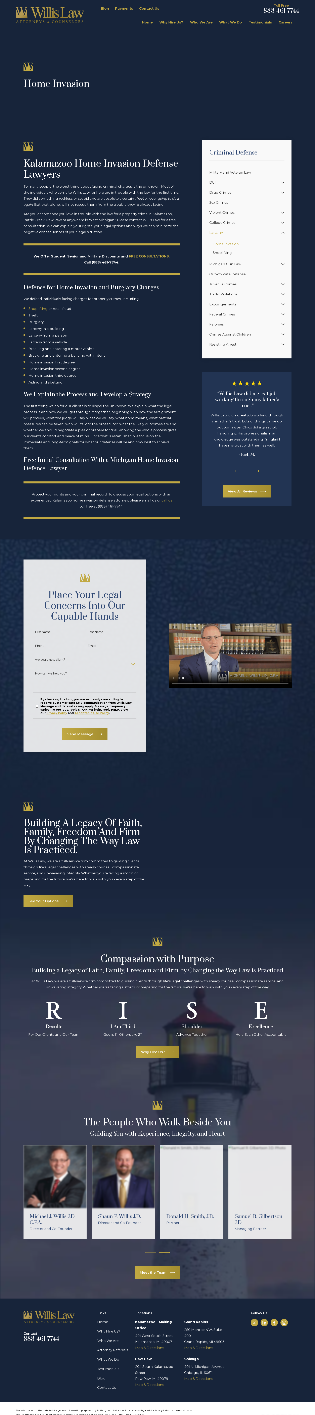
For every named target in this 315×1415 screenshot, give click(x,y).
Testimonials (108, 1353)
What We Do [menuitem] (230, 22)
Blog (105, 8)
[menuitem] (246, 172)
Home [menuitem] (147, 22)
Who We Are (108, 1325)
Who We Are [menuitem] (201, 22)
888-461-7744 (281, 11)
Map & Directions (149, 1332)
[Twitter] (254, 1307)
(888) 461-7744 (110, 506)
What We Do (108, 1344)
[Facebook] (274, 1307)
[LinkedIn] (264, 1307)
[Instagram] (284, 1307)
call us (167, 500)
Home (102, 1307)
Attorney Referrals (112, 1335)
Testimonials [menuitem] (260, 22)
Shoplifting (38, 309)
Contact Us (149, 8)
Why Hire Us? (108, 1316)
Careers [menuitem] (285, 22)
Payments (124, 8)
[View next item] (254, 471)
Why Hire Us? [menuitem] (171, 22)
